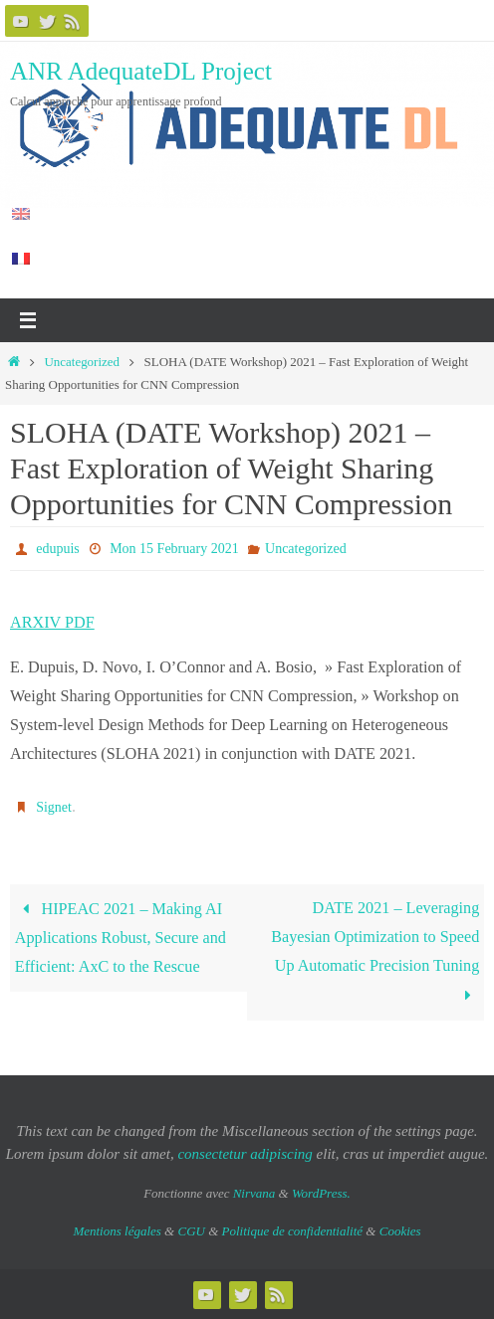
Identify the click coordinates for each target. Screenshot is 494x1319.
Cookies (400, 1231)
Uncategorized (82, 361)
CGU (190, 1231)
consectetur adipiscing (244, 1154)
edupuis (58, 548)
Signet (54, 807)
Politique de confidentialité (293, 1231)
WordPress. (321, 1193)
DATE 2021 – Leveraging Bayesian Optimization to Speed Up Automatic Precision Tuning (375, 952)
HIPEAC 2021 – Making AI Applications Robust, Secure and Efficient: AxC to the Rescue (120, 938)
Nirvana (254, 1193)
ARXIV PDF (52, 623)
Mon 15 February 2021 (174, 548)
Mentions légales (116, 1231)
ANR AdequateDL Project (141, 71)
